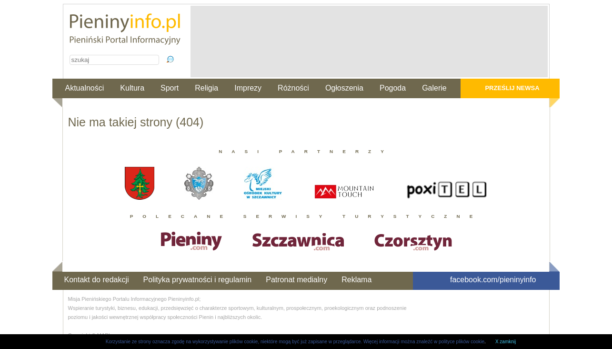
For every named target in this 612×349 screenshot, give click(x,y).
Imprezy (247, 88)
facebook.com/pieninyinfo (493, 280)
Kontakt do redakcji (96, 280)
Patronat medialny (296, 280)
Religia (206, 88)
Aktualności (84, 88)
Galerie (434, 88)
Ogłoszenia (344, 88)
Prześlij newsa (512, 88)
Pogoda (393, 88)
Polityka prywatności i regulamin (197, 280)
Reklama (356, 280)
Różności (293, 88)
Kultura (132, 88)
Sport (170, 88)
